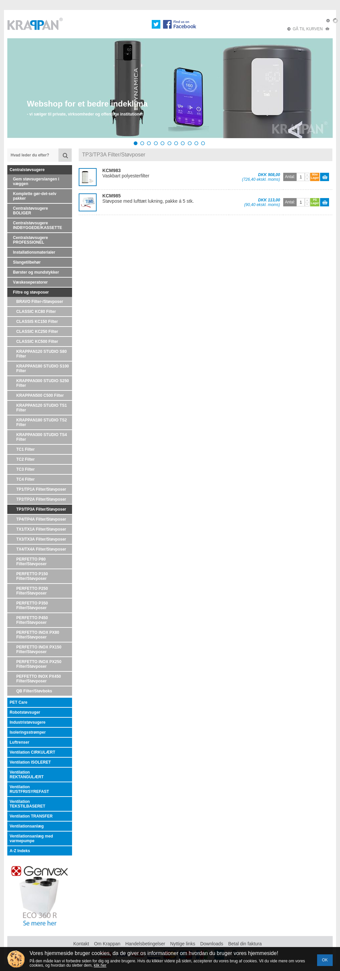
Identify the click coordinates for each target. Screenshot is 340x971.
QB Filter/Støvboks (34, 691)
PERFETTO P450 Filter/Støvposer (32, 620)
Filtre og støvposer (31, 292)
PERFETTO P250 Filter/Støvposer (32, 591)
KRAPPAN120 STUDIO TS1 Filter (41, 407)
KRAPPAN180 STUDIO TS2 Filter (41, 422)
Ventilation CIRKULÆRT (32, 752)
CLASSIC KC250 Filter (37, 331)
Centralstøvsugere (27, 169)
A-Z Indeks (20, 851)
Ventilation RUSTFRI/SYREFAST (29, 789)
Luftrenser (19, 742)
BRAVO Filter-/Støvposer (39, 301)
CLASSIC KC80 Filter (36, 311)
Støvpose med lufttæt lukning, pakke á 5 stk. (148, 198)
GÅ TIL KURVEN (308, 29)
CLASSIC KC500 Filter (37, 341)
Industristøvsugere (27, 722)
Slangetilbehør (27, 262)
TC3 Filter (25, 469)
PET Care (18, 702)
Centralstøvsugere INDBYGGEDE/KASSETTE (37, 225)
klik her (100, 965)
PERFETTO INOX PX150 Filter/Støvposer (38, 649)
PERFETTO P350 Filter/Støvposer (32, 605)
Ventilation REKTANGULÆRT (26, 774)
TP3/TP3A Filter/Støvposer (41, 509)
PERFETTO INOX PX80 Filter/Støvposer (37, 634)
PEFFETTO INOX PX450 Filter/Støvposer (38, 678)
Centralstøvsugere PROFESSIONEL (30, 240)
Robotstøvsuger (25, 712)
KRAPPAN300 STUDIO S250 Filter (42, 383)
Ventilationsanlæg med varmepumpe (31, 838)
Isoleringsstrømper (28, 732)
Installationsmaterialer (34, 252)
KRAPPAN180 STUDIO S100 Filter (42, 368)
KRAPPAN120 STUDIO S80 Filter (41, 354)
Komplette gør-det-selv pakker (34, 196)
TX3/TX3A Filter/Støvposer (41, 539)
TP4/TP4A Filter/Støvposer (41, 519)
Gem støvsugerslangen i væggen (36, 181)
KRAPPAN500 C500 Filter (40, 395)
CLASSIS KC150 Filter (37, 321)
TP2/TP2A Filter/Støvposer (41, 499)
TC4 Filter (25, 479)
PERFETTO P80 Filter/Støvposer (31, 561)
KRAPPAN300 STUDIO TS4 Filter (41, 437)
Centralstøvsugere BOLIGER (30, 210)
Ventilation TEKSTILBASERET (27, 804)
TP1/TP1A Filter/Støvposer (41, 489)
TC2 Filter (25, 459)
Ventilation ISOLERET (30, 762)
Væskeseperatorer (30, 282)
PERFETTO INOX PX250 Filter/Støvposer (38, 664)
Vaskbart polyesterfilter (125, 173)
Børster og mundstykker (36, 272)
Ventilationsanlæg (27, 826)
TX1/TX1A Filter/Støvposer (41, 529)
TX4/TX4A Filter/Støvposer (41, 549)
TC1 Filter (25, 449)
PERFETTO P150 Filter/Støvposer (32, 576)
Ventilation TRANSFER (31, 816)
